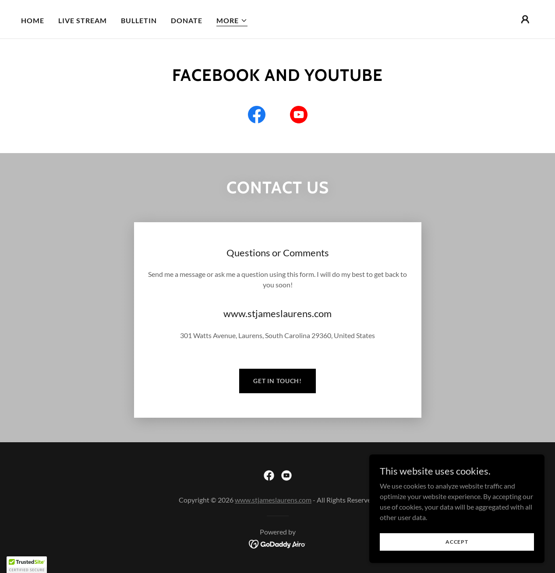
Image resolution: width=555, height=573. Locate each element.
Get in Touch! (277, 380)
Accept (456, 541)
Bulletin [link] (139, 20)
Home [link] (32, 20)
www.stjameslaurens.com (273, 500)
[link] (257, 116)
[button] (231, 20)
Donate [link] (186, 20)
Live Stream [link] (82, 20)
